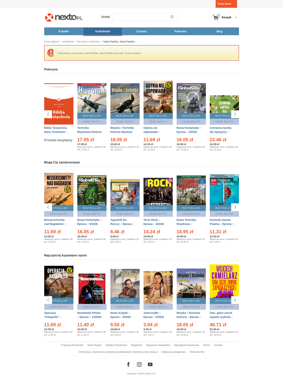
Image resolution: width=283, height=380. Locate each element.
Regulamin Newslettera (158, 345)
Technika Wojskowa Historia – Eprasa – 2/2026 (89, 132)
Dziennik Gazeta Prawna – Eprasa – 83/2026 (222, 224)
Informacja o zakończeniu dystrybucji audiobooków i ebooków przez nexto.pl (118, 352)
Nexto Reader (94, 345)
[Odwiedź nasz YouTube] (150, 364)
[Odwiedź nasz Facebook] (128, 364)
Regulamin (136, 345)
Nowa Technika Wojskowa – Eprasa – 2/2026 (187, 224)
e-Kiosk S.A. (150, 373)
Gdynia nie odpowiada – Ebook (152, 132)
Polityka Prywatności (116, 345)
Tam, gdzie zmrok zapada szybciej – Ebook (221, 317)
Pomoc (206, 345)
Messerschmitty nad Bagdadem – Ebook (55, 224)
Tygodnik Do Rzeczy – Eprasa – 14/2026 (122, 224)
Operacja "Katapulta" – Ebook (53, 317)
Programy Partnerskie (72, 345)
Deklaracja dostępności (173, 352)
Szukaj (105, 16)
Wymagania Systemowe (186, 345)
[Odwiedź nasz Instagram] (139, 364)
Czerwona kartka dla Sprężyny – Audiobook (220, 132)
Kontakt (218, 345)
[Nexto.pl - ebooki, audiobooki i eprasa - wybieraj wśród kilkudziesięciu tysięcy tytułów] (64, 17)
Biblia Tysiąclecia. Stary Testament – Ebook (56, 132)
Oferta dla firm (197, 352)
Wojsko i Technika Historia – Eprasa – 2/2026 (189, 317)
